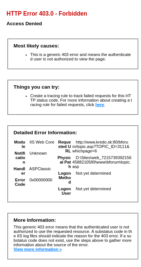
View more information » (38, 249)
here (99, 104)
